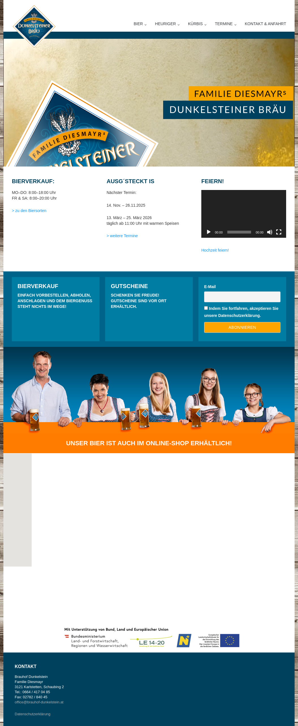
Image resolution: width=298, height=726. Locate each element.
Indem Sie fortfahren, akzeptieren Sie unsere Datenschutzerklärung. (241, 312)
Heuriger (165, 23)
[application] (243, 214)
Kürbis (195, 23)
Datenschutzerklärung (32, 714)
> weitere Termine (122, 236)
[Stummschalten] (270, 232)
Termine (224, 23)
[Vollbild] (279, 232)
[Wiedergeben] (208, 232)
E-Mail (210, 286)
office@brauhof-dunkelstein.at (39, 702)
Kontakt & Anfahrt (265, 23)
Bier (138, 23)
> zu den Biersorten (29, 210)
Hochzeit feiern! (215, 250)
